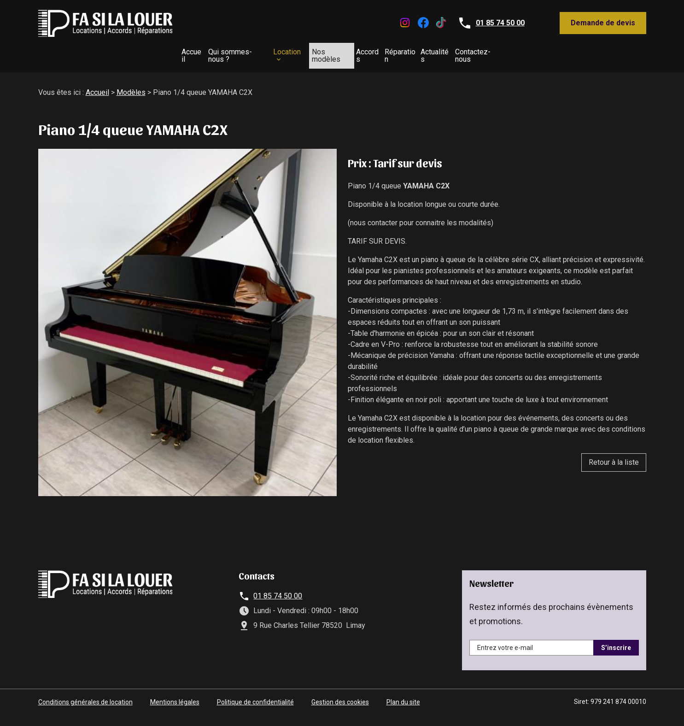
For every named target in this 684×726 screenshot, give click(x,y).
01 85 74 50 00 (500, 22)
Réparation (434, 53)
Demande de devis (603, 22)
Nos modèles (320, 53)
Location (251, 53)
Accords (379, 53)
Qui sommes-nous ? (181, 53)
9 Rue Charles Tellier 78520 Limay (309, 621)
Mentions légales (174, 698)
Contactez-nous (557, 53)
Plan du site (403, 698)
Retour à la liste (614, 458)
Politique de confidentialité (255, 698)
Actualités (491, 53)
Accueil (113, 53)
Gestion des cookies (340, 698)
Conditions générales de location (85, 698)
